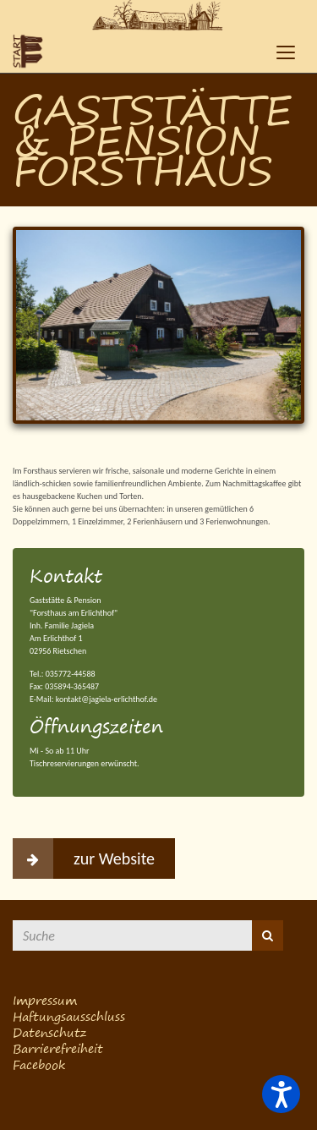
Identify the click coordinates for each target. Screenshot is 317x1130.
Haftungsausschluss (69, 1016)
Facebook (39, 1064)
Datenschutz (49, 1032)
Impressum (45, 1000)
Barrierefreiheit (58, 1048)
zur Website (84, 859)
